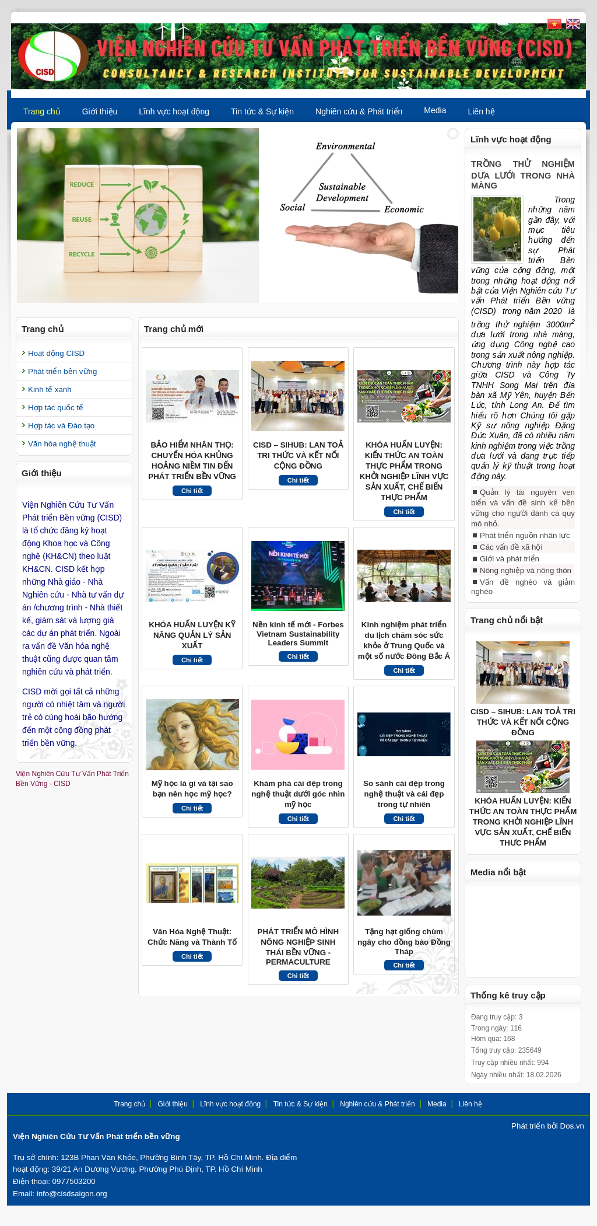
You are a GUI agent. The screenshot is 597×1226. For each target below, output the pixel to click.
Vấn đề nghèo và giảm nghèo (523, 595)
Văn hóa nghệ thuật (62, 443)
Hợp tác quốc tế (55, 407)
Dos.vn (572, 1134)
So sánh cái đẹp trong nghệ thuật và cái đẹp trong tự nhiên (404, 794)
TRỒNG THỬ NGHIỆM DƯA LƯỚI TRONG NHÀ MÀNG (523, 174)
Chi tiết (192, 490)
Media (435, 110)
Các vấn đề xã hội (511, 555)
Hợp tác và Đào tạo (61, 425)
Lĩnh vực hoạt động (174, 111)
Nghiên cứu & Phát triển (358, 111)
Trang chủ (42, 111)
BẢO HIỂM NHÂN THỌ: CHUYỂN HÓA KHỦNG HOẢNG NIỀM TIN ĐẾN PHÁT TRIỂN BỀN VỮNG (192, 461)
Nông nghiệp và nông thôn (525, 579)
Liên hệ (481, 111)
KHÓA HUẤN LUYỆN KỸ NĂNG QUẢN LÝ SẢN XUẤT (192, 635)
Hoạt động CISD (56, 353)
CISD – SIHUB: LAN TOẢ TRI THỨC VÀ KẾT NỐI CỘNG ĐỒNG (298, 455)
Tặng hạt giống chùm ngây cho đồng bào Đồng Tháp (404, 941)
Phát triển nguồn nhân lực (525, 544)
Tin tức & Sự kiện (262, 111)
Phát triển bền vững (62, 371)
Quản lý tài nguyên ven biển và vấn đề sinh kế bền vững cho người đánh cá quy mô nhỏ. (523, 517)
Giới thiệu (100, 111)
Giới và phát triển (509, 567)
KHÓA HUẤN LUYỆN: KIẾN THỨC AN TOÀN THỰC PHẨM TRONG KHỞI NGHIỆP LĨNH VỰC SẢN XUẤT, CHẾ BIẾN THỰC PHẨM (404, 471)
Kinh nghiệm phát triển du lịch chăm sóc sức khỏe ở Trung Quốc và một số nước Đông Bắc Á (404, 640)
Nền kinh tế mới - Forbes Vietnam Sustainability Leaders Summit (298, 633)
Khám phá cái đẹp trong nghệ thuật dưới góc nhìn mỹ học (298, 794)
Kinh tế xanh (50, 389)
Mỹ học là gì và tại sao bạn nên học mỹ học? (192, 788)
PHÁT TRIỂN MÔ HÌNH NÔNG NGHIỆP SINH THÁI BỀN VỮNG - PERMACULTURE (298, 946)
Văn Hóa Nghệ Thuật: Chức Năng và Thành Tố (192, 936)
